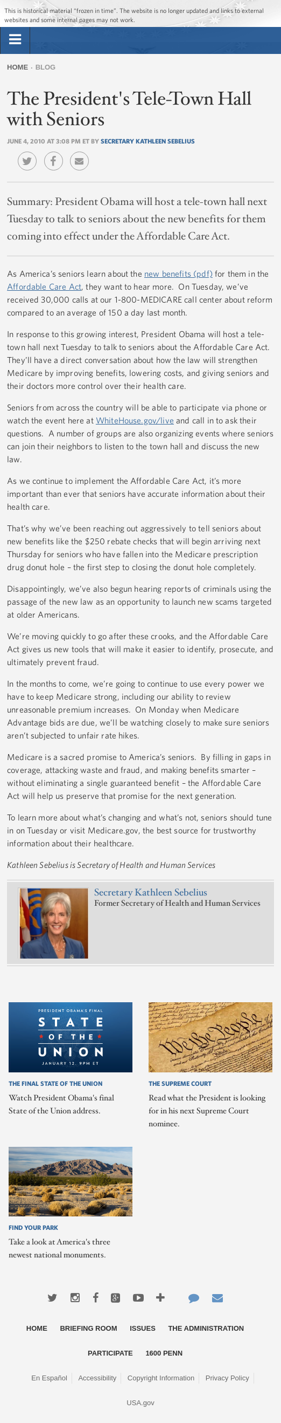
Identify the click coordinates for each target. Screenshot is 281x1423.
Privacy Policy (227, 1378)
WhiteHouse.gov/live (135, 420)
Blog (46, 67)
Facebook (56, 153)
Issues (143, 1328)
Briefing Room (88, 1328)
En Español (49, 1378)
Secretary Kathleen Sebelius (148, 141)
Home (17, 67)
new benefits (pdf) (178, 273)
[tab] (15, 40)
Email (82, 153)
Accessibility (97, 1378)
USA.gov (140, 1403)
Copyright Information (161, 1378)
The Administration (206, 1328)
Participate (110, 1353)
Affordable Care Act (44, 286)
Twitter (30, 153)
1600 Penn (163, 1353)
